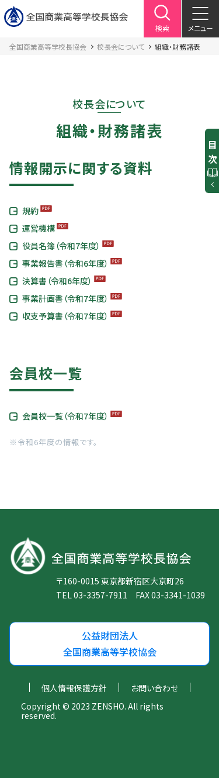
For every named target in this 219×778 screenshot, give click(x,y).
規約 (30, 210)
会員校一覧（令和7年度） (65, 416)
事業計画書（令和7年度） (65, 298)
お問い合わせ (154, 688)
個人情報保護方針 (74, 688)
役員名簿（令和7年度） (61, 246)
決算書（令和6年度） (57, 281)
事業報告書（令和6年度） (65, 263)
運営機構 (38, 228)
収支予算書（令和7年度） (65, 316)
